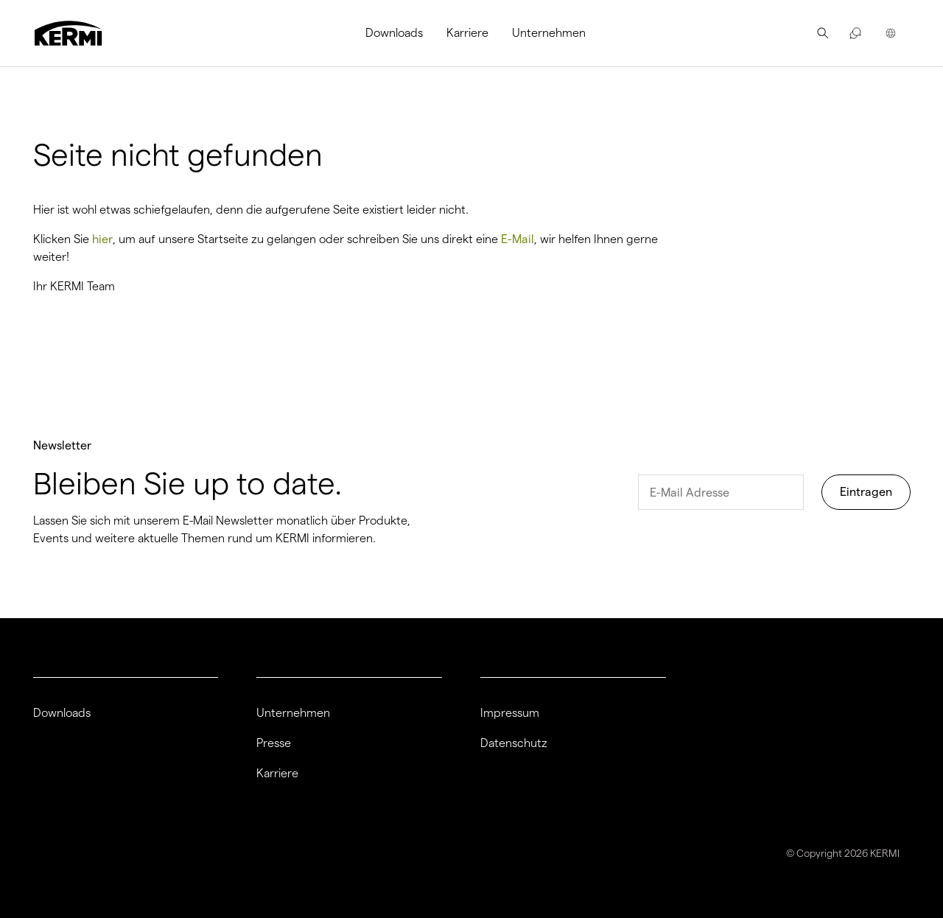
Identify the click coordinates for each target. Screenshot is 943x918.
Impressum (509, 713)
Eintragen (866, 492)
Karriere (467, 33)
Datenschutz (513, 743)
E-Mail (517, 239)
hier (102, 239)
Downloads (394, 33)
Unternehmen (549, 33)
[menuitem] (400, 33)
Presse (273, 743)
